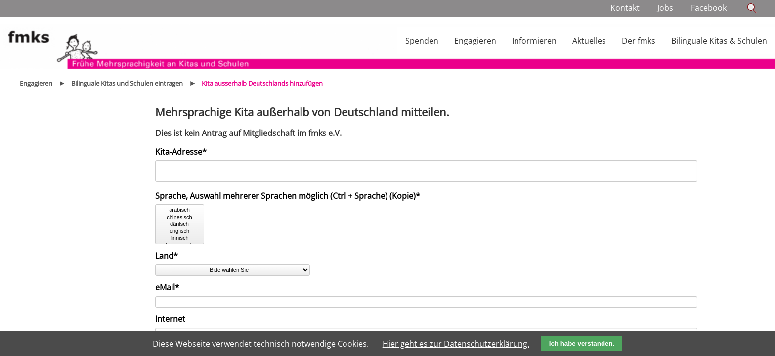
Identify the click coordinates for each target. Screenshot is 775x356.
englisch (180, 234)
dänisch (180, 227)
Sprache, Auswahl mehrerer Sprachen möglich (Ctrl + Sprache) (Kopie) (287, 198)
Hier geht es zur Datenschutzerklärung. (456, 343)
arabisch (180, 213)
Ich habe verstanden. (582, 343)
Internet (170, 321)
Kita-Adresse (181, 151)
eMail (173, 290)
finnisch (180, 241)
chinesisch (180, 220)
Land (173, 258)
